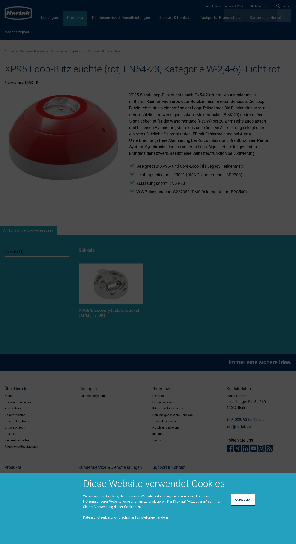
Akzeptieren (243, 499)
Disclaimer (126, 517)
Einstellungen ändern (152, 517)
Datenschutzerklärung (99, 517)
